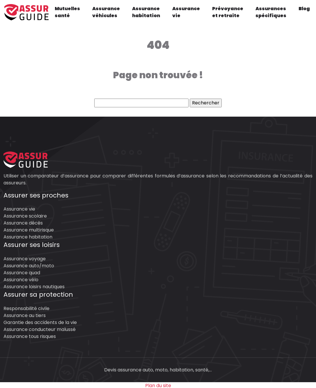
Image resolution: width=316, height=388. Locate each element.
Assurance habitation (146, 12)
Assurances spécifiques (270, 12)
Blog (304, 8)
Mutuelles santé (67, 12)
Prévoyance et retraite (227, 12)
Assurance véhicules (106, 12)
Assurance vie (186, 12)
